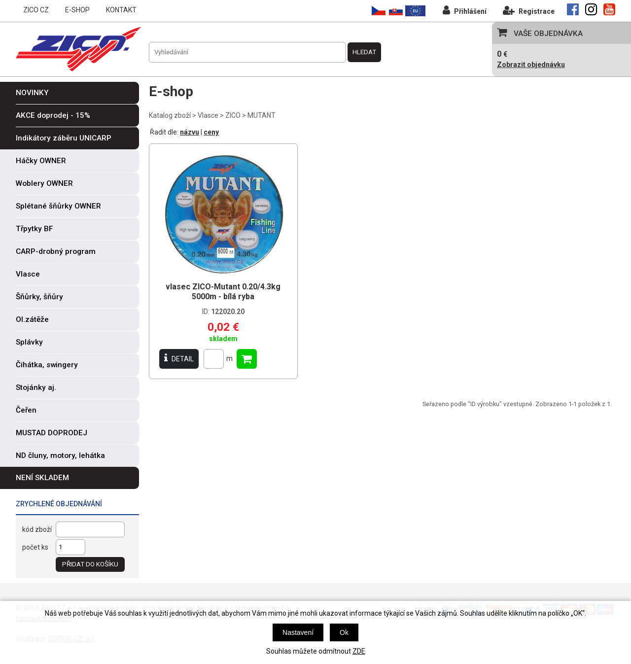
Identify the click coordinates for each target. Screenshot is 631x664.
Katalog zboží (170, 115)
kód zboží (37, 529)
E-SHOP (77, 10)
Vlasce (208, 115)
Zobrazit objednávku (531, 65)
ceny (211, 132)
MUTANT (261, 115)
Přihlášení (465, 10)
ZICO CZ (36, 10)
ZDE (358, 651)
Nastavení (298, 632)
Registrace (529, 10)
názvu (189, 132)
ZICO (233, 115)
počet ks (35, 547)
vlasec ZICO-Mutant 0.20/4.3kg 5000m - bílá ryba (223, 291)
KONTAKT (121, 10)
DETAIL (179, 358)
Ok (344, 632)
